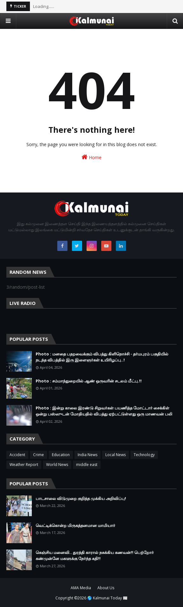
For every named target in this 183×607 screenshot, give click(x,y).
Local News (115, 454)
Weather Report (24, 464)
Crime (38, 454)
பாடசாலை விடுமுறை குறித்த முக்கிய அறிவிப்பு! (81, 498)
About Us (105, 587)
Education (61, 454)
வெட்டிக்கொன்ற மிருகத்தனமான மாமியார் (75, 525)
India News (87, 454)
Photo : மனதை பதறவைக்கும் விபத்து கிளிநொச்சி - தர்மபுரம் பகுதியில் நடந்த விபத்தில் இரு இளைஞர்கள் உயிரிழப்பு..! (102, 357)
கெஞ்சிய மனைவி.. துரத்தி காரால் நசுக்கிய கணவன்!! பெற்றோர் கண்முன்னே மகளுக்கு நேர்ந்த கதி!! (95, 556)
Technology (144, 454)
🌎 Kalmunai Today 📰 (107, 598)
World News (57, 464)
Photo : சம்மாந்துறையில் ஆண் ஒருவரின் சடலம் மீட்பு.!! (89, 381)
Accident (17, 454)
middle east (86, 464)
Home (91, 157)
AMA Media (81, 587)
